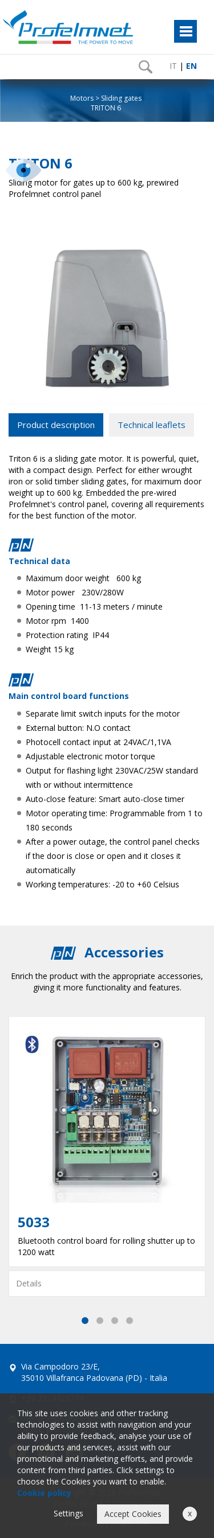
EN (191, 65)
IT (173, 65)
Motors (82, 98)
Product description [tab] (56, 424)
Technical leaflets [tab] (151, 424)
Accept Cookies (132, 1513)
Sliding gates (121, 98)
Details (29, 1283)
